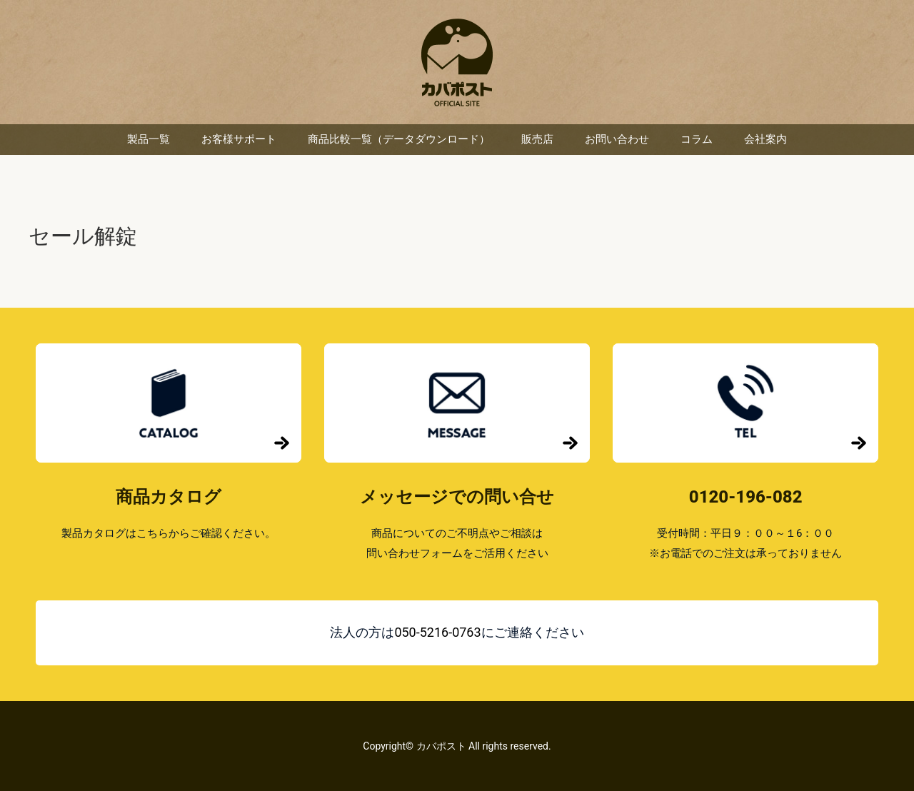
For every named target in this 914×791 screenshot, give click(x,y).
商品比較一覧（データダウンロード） (399, 139)
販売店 (537, 139)
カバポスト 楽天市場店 (457, 62)
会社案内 (765, 139)
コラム (697, 139)
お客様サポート (238, 139)
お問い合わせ (617, 139)
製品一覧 (148, 139)
